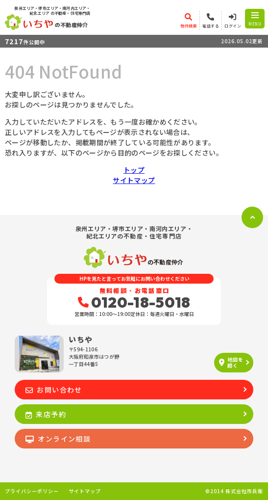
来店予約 (45, 414)
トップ (134, 170)
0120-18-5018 (134, 302)
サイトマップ (134, 180)
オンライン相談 (58, 439)
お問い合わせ (53, 390)
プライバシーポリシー (32, 491)
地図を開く (231, 362)
